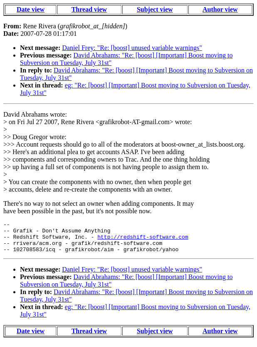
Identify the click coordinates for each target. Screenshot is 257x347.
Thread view (89, 9)
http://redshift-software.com (142, 240)
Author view (220, 9)
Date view (30, 9)
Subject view (155, 9)
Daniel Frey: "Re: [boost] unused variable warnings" (132, 47)
